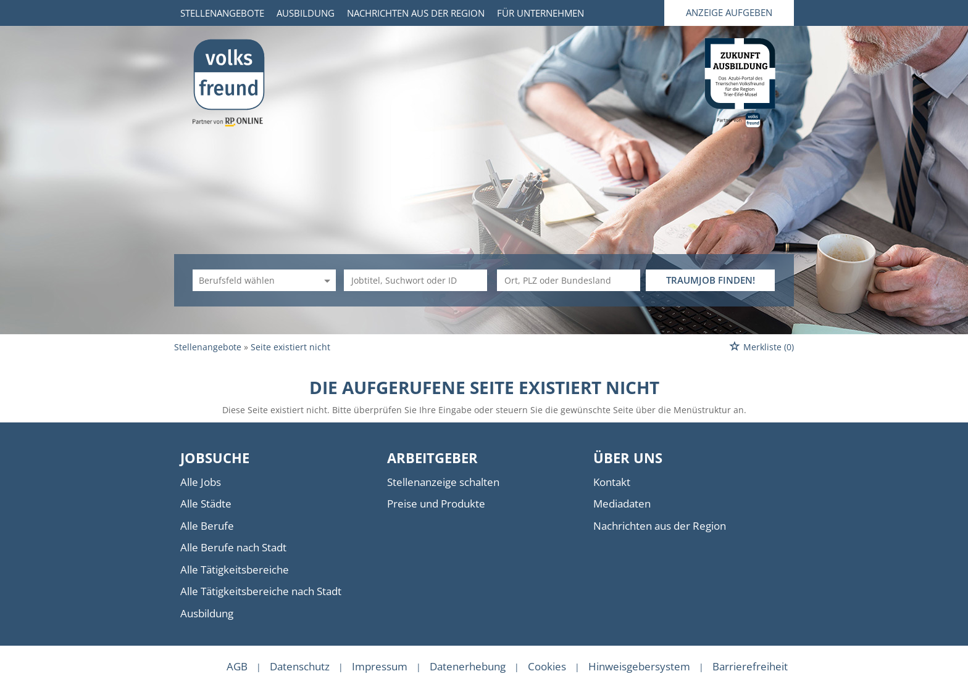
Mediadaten (622, 503)
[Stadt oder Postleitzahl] (568, 280)
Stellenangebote (222, 13)
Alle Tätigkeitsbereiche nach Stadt (260, 591)
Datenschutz (300, 666)
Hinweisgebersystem (639, 666)
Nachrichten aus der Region (416, 13)
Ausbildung (306, 13)
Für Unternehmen (540, 13)
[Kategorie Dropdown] (325, 280)
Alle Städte (206, 503)
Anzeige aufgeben (729, 12)
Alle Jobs (200, 482)
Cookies (547, 666)
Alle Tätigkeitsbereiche (234, 569)
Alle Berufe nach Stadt (233, 547)
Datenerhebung (468, 666)
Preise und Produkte (436, 503)
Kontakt (611, 482)
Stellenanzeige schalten (443, 482)
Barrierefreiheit (750, 666)
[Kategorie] (252, 280)
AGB (237, 666)
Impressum (379, 666)
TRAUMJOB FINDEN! (710, 280)
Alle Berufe (207, 526)
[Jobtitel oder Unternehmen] (415, 280)
